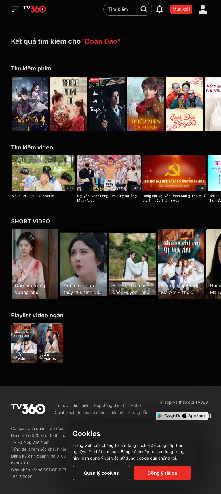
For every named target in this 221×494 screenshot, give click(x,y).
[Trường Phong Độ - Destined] (70, 104)
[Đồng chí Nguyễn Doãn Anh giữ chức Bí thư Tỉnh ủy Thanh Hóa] (177, 180)
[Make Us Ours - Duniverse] (43, 177)
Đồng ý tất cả (162, 473)
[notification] (159, 9)
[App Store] (190, 415)
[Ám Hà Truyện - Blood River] (110, 104)
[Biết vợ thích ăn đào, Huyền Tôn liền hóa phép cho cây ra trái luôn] (135, 264)
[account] (203, 9)
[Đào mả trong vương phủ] (35, 264)
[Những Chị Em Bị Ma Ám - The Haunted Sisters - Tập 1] (186, 264)
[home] (34, 9)
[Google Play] (167, 415)
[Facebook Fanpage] (208, 415)
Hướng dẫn (137, 412)
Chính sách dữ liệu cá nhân (80, 412)
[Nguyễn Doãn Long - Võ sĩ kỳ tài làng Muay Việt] (110, 180)
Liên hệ (116, 412)
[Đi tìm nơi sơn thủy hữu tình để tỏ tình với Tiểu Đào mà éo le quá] (85, 264)
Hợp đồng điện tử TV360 (117, 405)
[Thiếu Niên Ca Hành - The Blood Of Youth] (150, 104)
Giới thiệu (80, 405)
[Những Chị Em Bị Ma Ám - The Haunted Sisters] (24, 343)
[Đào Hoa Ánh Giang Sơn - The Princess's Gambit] (51, 343)
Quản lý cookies (101, 473)
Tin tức (61, 405)
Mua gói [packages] (181, 9)
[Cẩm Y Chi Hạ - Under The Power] (30, 104)
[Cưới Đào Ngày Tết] (191, 104)
